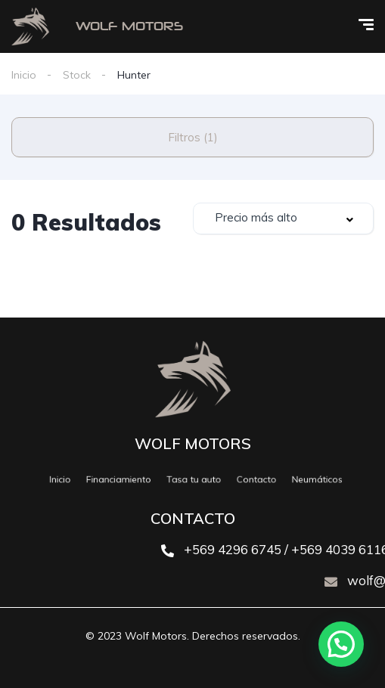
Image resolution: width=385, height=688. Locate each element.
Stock (77, 75)
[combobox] (283, 218)
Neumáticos (302, 479)
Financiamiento (127, 479)
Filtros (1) (193, 137)
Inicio (23, 75)
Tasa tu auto (193, 479)
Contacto (249, 479)
